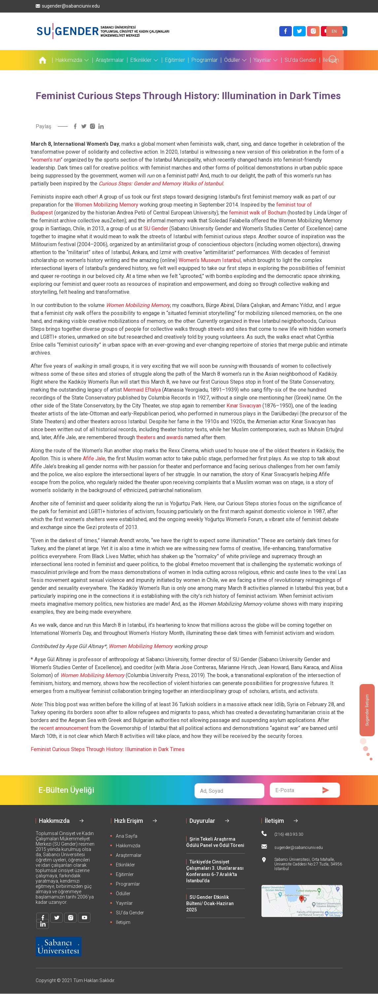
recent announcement (63, 728)
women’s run (46, 160)
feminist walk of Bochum (257, 213)
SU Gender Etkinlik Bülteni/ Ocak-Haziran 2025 (210, 903)
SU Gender (156, 228)
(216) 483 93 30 (282, 834)
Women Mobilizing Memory (106, 205)
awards (174, 437)
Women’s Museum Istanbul (210, 260)
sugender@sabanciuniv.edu (68, 6)
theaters (145, 437)
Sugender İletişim (367, 710)
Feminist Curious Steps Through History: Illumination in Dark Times (108, 749)
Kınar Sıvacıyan (243, 405)
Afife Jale (94, 458)
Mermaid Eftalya (142, 390)
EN (334, 31)
